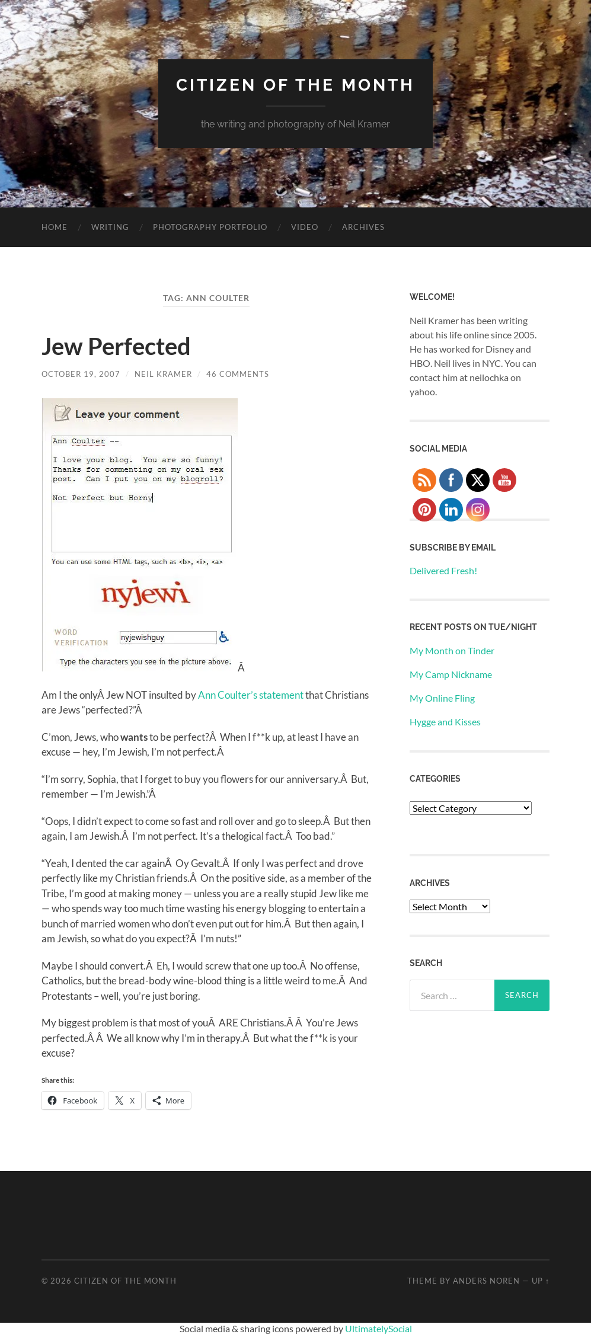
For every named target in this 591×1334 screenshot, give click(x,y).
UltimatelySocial (378, 1328)
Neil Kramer (163, 374)
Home (54, 227)
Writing (110, 227)
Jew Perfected (116, 346)
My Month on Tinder (452, 650)
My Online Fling (442, 697)
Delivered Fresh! (443, 570)
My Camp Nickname (451, 674)
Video (304, 227)
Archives (363, 227)
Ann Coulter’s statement (250, 695)
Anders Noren (486, 1280)
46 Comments (237, 374)
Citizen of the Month (295, 85)
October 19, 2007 (80, 374)
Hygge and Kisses (445, 721)
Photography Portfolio (210, 227)
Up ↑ (541, 1280)
